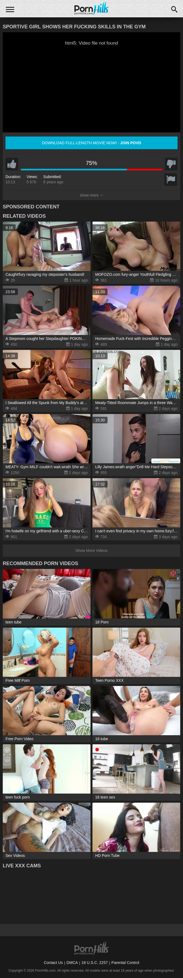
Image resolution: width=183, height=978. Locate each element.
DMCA (72, 962)
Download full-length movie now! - (91, 143)
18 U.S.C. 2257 (94, 962)
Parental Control (125, 962)
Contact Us (53, 962)
